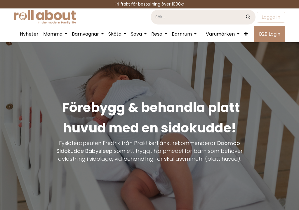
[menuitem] (29, 34)
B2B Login (269, 34)
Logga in (271, 17)
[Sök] (248, 17)
